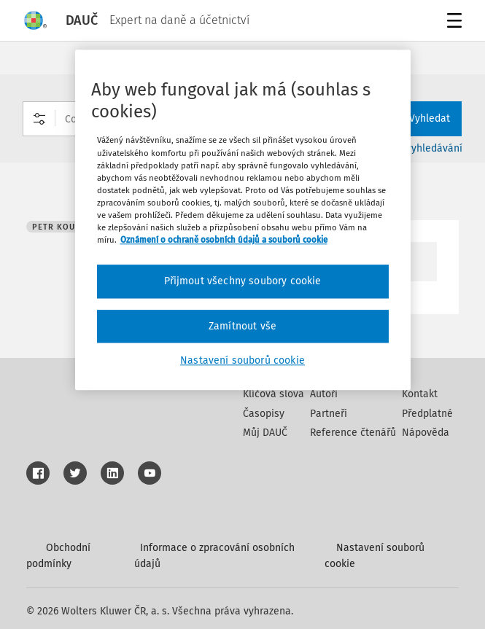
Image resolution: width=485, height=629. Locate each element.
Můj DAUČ (265, 432)
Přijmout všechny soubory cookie (243, 281)
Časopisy (263, 413)
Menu (452, 22)
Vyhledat (421, 118)
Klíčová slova (273, 394)
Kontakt (420, 394)
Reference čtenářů (353, 432)
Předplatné (427, 413)
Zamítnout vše (242, 326)
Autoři (324, 394)
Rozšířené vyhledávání (410, 148)
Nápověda (425, 432)
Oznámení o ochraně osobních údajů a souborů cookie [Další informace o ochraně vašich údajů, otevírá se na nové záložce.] (223, 240)
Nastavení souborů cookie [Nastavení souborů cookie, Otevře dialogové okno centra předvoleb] (242, 361)
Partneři (328, 413)
